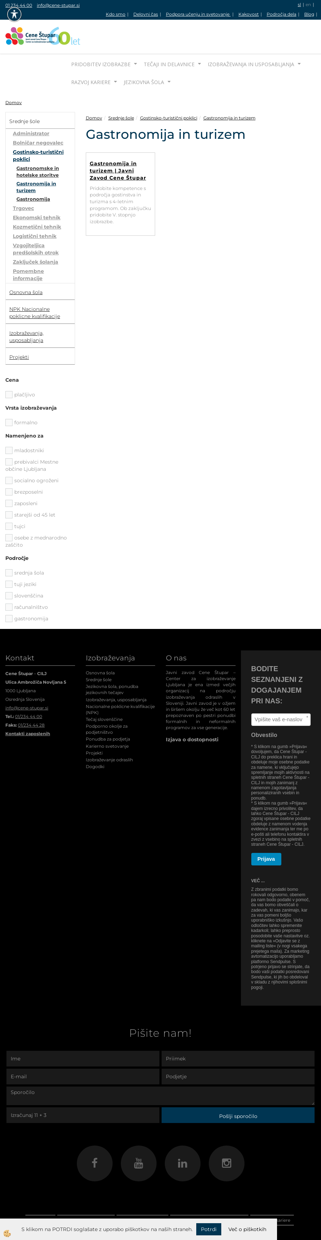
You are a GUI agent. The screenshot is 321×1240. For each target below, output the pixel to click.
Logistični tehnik (34, 209)
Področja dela (281, 14)
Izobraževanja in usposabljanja (251, 37)
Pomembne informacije (28, 248)
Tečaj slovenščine (104, 692)
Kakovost (248, 14)
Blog (309, 14)
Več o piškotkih (247, 1229)
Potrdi (209, 1229)
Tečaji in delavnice (169, 37)
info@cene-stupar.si (58, 5)
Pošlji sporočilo (238, 1089)
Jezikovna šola (144, 55)
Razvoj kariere (90, 55)
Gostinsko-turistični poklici (38, 129)
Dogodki (95, 739)
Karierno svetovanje (107, 719)
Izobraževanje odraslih (109, 733)
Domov (13, 75)
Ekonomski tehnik (36, 190)
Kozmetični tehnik (37, 200)
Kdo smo (115, 14)
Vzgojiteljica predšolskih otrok (36, 222)
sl (299, 4)
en (308, 4)
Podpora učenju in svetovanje (198, 14)
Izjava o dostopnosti (192, 712)
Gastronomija (33, 172)
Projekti (94, 726)
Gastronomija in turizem (36, 160)
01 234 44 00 (18, 5)
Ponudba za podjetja (108, 712)
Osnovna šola (100, 646)
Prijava (266, 832)
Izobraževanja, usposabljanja (116, 672)
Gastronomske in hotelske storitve (37, 144)
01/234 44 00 (28, 689)
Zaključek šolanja (35, 235)
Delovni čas (145, 14)
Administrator (31, 106)
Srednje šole (121, 91)
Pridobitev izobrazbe (100, 37)
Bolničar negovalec (38, 116)
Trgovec (23, 181)
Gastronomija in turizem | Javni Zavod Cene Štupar (118, 143)
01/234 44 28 (31, 698)
